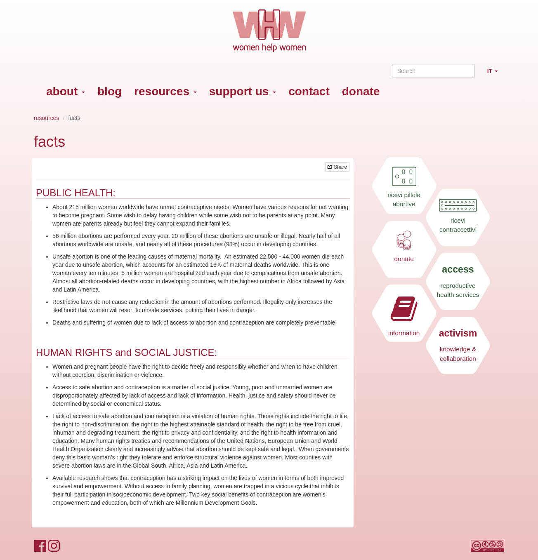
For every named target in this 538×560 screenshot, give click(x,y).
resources (165, 91)
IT (495, 74)
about (65, 91)
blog (109, 91)
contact (309, 91)
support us (242, 91)
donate (361, 91)
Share (337, 167)
